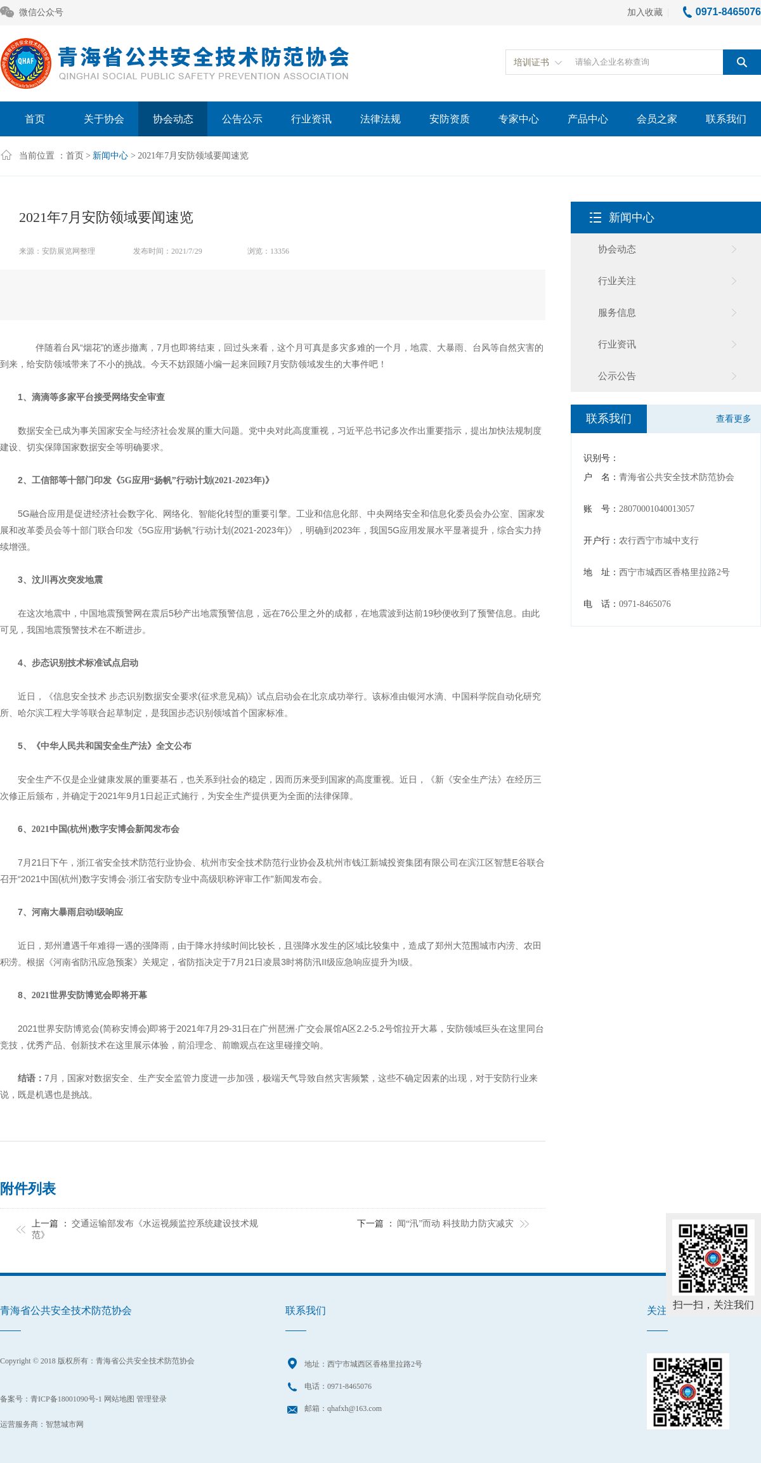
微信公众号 (31, 13)
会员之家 (657, 119)
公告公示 (242, 119)
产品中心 (588, 119)
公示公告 (617, 376)
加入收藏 (645, 12)
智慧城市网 (65, 1424)
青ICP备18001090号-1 (66, 1399)
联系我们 (726, 119)
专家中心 (518, 119)
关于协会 (104, 119)
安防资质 (449, 119)
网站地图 (119, 1399)
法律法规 (380, 119)
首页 (35, 119)
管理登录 (151, 1399)
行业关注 (617, 281)
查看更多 (733, 419)
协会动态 (173, 119)
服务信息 (617, 313)
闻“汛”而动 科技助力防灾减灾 (455, 1223)
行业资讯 (311, 119)
